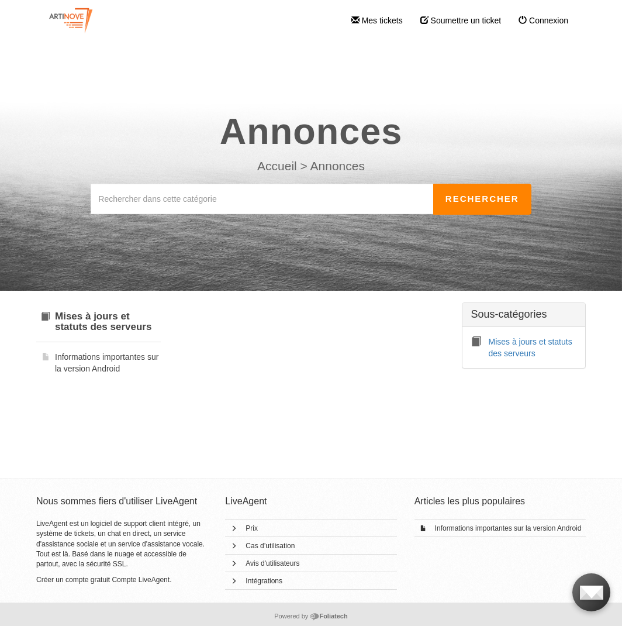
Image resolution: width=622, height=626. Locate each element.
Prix (252, 528)
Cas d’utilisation (270, 546)
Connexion (543, 20)
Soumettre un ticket (461, 20)
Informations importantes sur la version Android (508, 528)
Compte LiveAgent (141, 580)
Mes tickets (377, 20)
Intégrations (264, 581)
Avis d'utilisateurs (272, 563)
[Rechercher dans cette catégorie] (262, 199)
